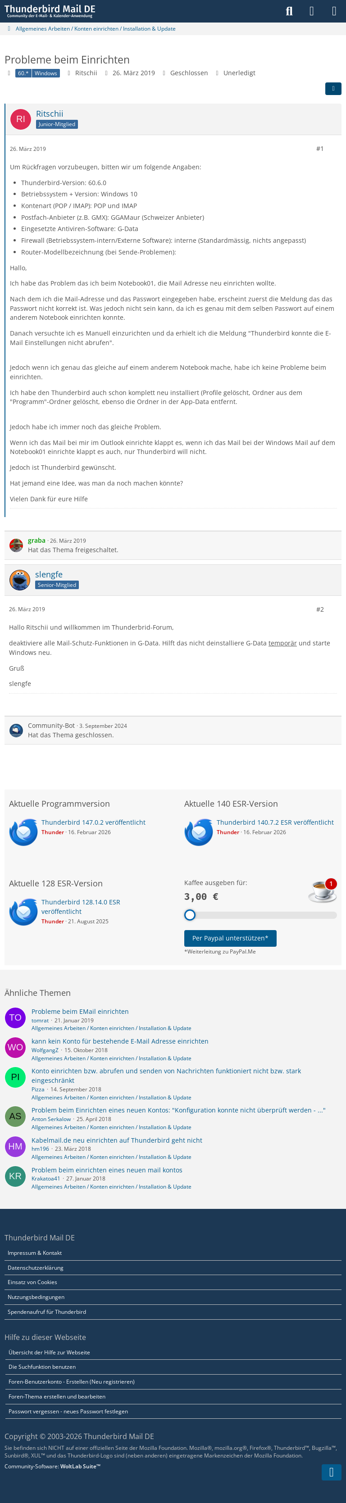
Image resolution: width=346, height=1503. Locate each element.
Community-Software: (52, 1466)
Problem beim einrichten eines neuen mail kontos (107, 1170)
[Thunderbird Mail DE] (50, 11)
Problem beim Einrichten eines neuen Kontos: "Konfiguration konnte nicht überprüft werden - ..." (179, 1110)
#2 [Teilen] (320, 609)
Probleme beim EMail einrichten (80, 1011)
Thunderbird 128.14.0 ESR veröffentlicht (80, 907)
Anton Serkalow (51, 1119)
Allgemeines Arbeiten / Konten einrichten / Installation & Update (111, 1028)
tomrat (40, 1020)
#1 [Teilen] (320, 148)
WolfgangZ (45, 1050)
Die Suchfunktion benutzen (42, 1367)
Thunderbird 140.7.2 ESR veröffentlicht (275, 822)
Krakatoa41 (46, 1178)
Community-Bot (51, 725)
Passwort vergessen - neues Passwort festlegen (68, 1411)
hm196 (40, 1149)
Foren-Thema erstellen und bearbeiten (57, 1396)
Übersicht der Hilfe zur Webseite (49, 1352)
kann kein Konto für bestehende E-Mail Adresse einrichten (120, 1041)
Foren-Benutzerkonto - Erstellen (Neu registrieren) (72, 1381)
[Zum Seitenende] (331, 1472)
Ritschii (86, 72)
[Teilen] (333, 88)
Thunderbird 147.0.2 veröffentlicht (93, 822)
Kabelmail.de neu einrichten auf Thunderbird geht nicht (117, 1140)
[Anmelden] (312, 11)
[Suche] (289, 11)
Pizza (38, 1089)
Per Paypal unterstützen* (230, 938)
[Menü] (334, 11)
